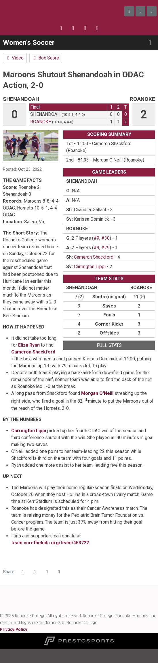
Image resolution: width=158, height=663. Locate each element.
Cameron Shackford (33, 352)
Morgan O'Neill (97, 393)
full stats (109, 345)
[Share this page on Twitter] (35, 571)
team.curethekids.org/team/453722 (50, 542)
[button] (59, 571)
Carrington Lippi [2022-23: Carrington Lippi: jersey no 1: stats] (90, 266)
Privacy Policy (13, 630)
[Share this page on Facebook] (23, 571)
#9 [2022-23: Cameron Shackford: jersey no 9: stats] (96, 238)
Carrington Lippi (28, 430)
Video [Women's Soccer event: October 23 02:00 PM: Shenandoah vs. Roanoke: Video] (15, 58)
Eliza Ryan (29, 345)
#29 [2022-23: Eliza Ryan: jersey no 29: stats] (105, 247)
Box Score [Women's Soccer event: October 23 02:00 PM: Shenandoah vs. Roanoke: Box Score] (46, 58)
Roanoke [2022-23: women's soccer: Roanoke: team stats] (40, 121)
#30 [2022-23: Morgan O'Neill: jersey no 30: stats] (105, 238)
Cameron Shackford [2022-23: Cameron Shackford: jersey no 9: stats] (93, 257)
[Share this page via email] (47, 571)
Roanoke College (37, 11)
